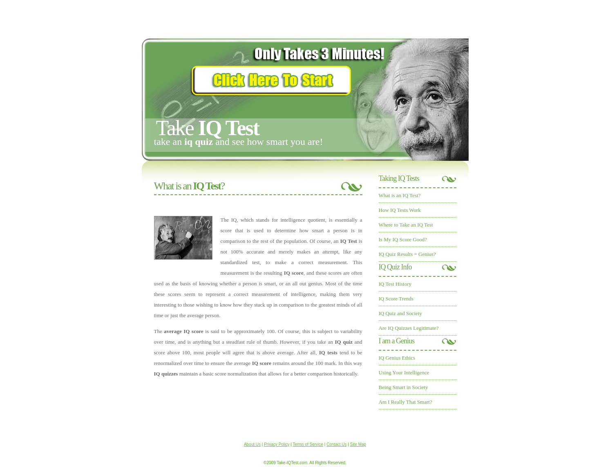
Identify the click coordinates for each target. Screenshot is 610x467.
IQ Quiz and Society (400, 313)
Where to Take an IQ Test (406, 225)
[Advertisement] (305, 18)
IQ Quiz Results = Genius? (407, 254)
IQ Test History (395, 284)
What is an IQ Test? (400, 195)
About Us (252, 444)
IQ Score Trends (396, 299)
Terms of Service (308, 444)
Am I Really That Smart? (405, 402)
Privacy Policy (276, 444)
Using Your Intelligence (404, 372)
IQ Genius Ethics (397, 358)
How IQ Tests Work (400, 210)
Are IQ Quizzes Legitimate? (409, 328)
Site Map (358, 444)
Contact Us (336, 444)
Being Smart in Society (403, 387)
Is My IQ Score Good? (403, 239)
